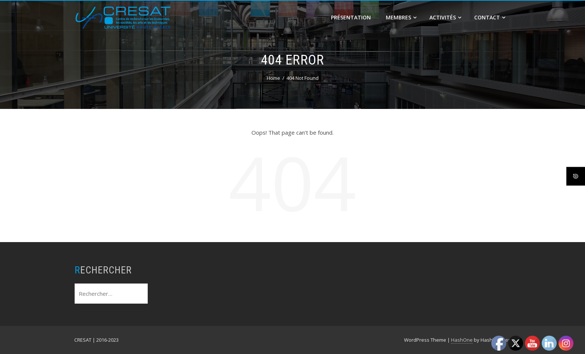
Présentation (351, 17)
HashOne (462, 339)
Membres (401, 17)
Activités (445, 17)
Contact (489, 17)
